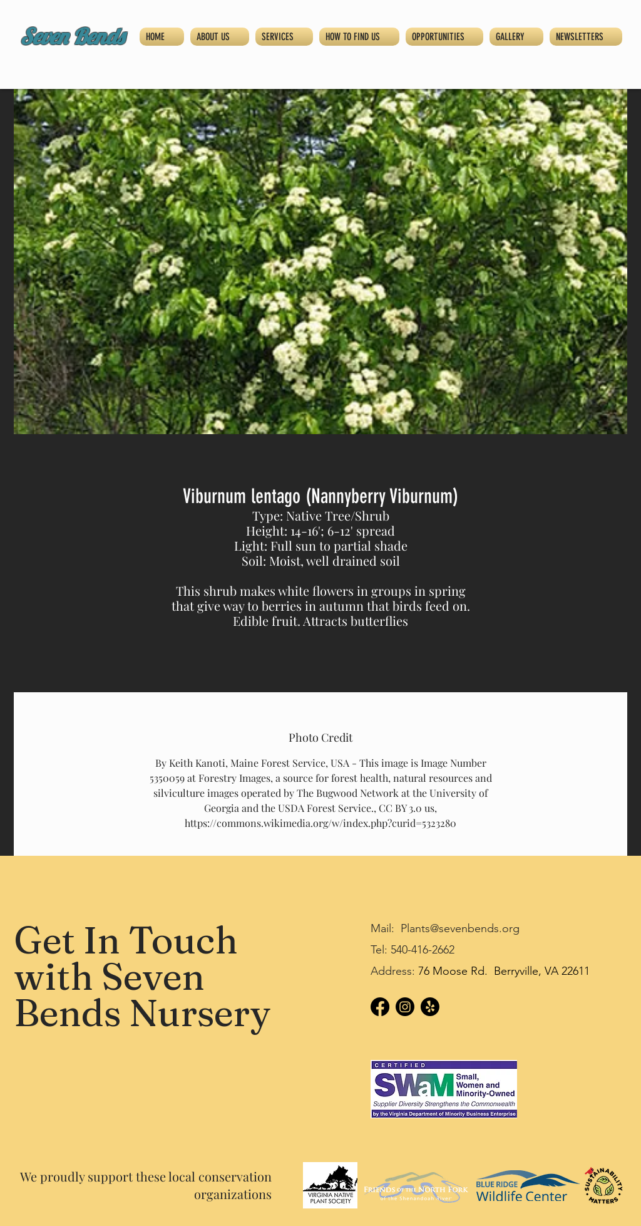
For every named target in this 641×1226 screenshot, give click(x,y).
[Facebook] (380, 1006)
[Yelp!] (430, 1006)
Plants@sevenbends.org (460, 928)
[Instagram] (405, 1006)
